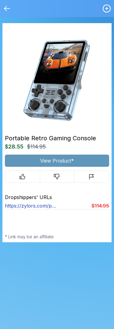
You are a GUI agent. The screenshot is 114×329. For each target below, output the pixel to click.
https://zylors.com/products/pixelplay (31, 206)
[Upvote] (22, 176)
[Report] (91, 176)
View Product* (57, 161)
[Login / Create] (107, 8)
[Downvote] (57, 176)
